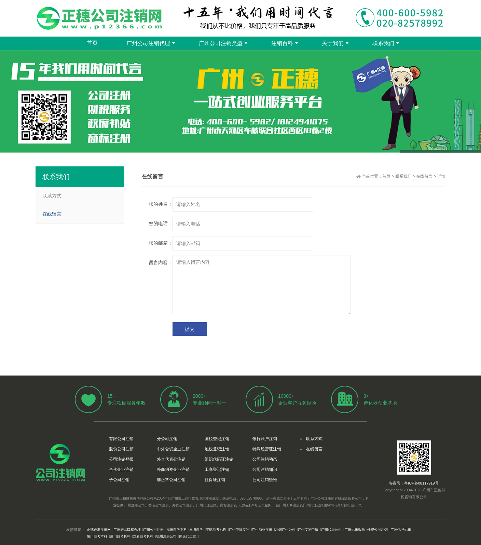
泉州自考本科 (97, 536)
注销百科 (282, 43)
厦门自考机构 (120, 536)
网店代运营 (187, 536)
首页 (92, 43)
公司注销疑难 (264, 479)
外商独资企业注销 (173, 469)
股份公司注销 (121, 449)
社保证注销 (215, 479)
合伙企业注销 (121, 469)
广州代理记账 (400, 529)
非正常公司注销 (171, 479)
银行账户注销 (264, 438)
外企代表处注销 (171, 459)
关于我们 (333, 43)
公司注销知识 (264, 469)
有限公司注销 (121, 438)
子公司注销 (119, 479)
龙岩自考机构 (143, 536)
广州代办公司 (331, 529)
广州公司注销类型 (221, 43)
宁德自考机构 (216, 529)
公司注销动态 (264, 459)
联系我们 (383, 43)
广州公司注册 (153, 529)
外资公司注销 (377, 529)
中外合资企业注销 (173, 449)
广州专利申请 (308, 529)
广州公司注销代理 (148, 43)
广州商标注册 (262, 529)
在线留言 (424, 176)
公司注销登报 (121, 459)
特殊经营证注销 (266, 449)
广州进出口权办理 (127, 529)
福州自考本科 (176, 529)
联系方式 (51, 196)
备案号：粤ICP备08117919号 (413, 483)
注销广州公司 (285, 529)
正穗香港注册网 (99, 529)
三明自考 (196, 529)
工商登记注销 (217, 469)
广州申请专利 (239, 529)
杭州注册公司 (166, 536)
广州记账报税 (354, 529)
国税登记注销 (217, 438)
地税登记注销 (217, 449)
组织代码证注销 (219, 459)
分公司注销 (167, 438)
